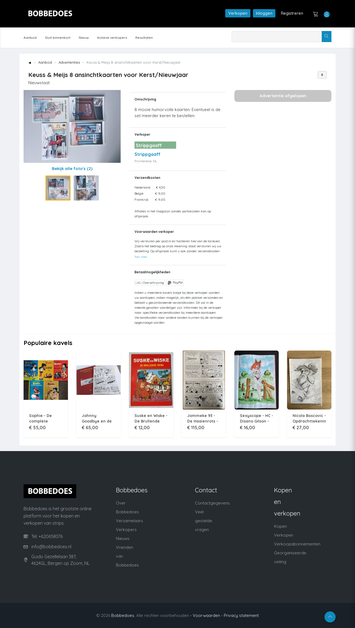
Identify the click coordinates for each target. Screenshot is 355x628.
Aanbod (30, 37)
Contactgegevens (212, 503)
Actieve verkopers (112, 37)
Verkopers (126, 529)
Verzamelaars (129, 520)
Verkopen (237, 13)
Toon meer (141, 256)
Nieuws (123, 538)
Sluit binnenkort (57, 37)
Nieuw (84, 37)
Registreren (292, 13)
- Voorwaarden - (206, 615)
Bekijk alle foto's (72, 168)
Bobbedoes (122, 615)
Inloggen (264, 13)
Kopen (280, 526)
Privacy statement (241, 615)
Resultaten (144, 37)
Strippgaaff (147, 154)
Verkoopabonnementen (297, 544)
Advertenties (69, 62)
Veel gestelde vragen (203, 520)
